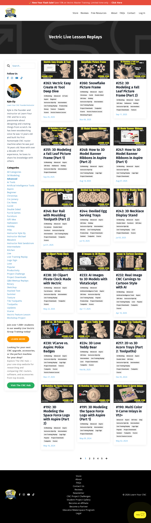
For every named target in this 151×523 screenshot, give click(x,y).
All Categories (14, 172)
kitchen (82, 235)
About (114, 13)
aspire (46, 100)
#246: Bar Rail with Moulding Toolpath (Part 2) (57, 216)
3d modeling (48, 96)
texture (53, 109)
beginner (53, 100)
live (9, 253)
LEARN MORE (18, 339)
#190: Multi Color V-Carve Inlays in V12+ (129, 414)
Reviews (85, 13)
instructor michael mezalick (16, 238)
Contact (131, 13)
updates (11, 307)
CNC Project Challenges (78, 500)
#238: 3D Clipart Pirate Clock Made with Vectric (56, 283)
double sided (99, 95)
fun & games (48, 297)
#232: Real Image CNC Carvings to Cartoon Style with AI (129, 283)
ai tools (65, 96)
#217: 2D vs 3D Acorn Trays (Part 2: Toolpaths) (130, 350)
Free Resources (98, 13)
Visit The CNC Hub (21, 385)
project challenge (16, 273)
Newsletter (78, 496)
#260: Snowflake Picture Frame (93, 85)
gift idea (83, 99)
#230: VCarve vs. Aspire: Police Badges (56, 350)
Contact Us (78, 490)
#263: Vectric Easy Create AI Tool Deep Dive (55, 87)
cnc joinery (47, 229)
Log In (142, 13)
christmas (83, 95)
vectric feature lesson (58, 113)
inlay (140, 423)
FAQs (122, 13)
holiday (90, 99)
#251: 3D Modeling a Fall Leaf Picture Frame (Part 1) (55, 156)
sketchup (12, 287)
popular (98, 300)
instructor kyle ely (50, 103)
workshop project (86, 115)
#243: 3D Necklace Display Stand (130, 216)
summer (83, 242)
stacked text (13, 290)
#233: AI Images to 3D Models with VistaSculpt (93, 281)
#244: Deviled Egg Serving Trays (90, 216)
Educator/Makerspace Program (78, 513)
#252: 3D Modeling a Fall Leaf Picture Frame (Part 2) (128, 89)
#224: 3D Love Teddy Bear (90, 348)
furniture (47, 232)
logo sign (99, 174)
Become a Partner (78, 510)
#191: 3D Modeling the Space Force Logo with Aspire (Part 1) (93, 418)
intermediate (62, 103)
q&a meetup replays (17, 280)
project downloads (86, 108)
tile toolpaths (14, 300)
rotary (46, 109)
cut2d (91, 95)
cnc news (12, 202)
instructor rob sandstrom (20, 243)
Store (75, 13)
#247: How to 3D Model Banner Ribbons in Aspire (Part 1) (128, 156)
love (133, 235)
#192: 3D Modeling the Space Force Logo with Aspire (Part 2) (57, 418)
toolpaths (61, 109)
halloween (127, 104)
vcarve (46, 113)
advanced (57, 96)
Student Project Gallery (78, 503)
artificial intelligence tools (89, 293)
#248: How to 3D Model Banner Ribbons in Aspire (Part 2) (92, 156)
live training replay (50, 106)
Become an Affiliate (78, 507)
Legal (78, 517)
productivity (63, 106)
